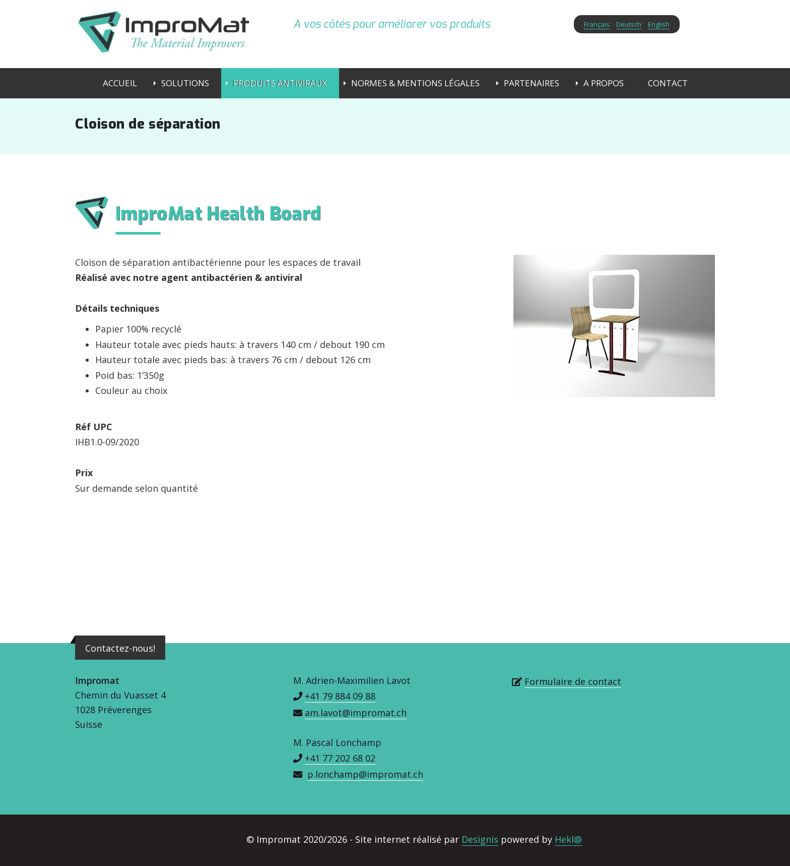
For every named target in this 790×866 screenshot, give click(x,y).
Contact (668, 83)
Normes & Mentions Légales (415, 83)
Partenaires (531, 83)
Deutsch (628, 24)
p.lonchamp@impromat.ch (365, 774)
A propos (603, 83)
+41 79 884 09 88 (340, 696)
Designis (480, 839)
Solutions (185, 83)
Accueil (120, 83)
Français (597, 24)
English (659, 24)
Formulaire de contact (572, 681)
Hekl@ (568, 839)
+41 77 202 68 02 (340, 758)
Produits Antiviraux (280, 83)
